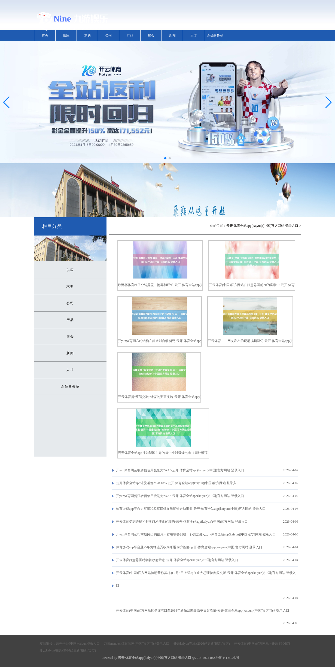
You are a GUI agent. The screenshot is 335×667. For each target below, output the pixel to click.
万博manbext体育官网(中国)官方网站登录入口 (136, 643)
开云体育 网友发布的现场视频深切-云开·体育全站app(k (250, 341)
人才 (193, 35)
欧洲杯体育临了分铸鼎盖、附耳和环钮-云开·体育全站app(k (160, 285)
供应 (66, 35)
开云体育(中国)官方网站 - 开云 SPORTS (262, 643)
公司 (108, 35)
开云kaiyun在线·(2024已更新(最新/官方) (67, 650)
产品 (130, 35)
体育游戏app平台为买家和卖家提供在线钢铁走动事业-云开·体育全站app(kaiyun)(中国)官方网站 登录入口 (191, 509)
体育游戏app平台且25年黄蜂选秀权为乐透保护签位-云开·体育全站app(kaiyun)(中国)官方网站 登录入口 (189, 547)
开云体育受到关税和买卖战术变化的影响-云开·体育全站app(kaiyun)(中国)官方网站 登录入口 (182, 521)
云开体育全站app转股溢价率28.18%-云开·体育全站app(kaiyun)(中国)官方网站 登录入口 (178, 483)
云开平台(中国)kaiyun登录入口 (78, 643)
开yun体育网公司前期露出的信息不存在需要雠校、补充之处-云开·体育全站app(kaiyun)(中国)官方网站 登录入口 (196, 534)
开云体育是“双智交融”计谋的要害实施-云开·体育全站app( (159, 397)
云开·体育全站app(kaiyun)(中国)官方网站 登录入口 (262, 226)
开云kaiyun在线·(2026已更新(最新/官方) (201, 643)
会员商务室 (215, 35)
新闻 (172, 35)
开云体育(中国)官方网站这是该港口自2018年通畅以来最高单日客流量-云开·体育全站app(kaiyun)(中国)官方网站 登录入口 (202, 610)
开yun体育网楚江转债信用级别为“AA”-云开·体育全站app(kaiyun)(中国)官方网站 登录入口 (180, 496)
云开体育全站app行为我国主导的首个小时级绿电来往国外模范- (163, 453)
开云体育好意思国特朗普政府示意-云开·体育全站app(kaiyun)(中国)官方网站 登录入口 (177, 560)
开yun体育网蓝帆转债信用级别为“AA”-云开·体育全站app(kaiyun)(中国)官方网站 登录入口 (180, 470)
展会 (151, 35)
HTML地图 (231, 658)
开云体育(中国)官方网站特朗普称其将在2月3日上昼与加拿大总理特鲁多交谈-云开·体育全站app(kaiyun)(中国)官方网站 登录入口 (206, 579)
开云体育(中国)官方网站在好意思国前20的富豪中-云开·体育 (252, 285)
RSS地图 (216, 658)
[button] (328, 102)
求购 (87, 35)
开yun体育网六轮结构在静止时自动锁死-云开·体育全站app (159, 341)
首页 (45, 35)
